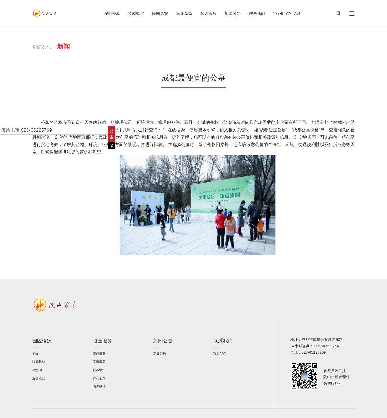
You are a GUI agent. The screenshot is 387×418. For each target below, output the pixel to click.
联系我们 (257, 13)
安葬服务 (99, 361)
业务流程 (38, 378)
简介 (35, 353)
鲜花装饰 (99, 378)
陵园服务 (208, 13)
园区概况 (42, 340)
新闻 (63, 46)
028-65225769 (36, 130)
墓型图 (37, 370)
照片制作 (99, 386)
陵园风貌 (160, 13)
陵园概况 (136, 13)
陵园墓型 (184, 13)
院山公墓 (112, 13)
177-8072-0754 (286, 13)
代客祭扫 (99, 370)
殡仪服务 (99, 353)
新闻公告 (233, 13)
